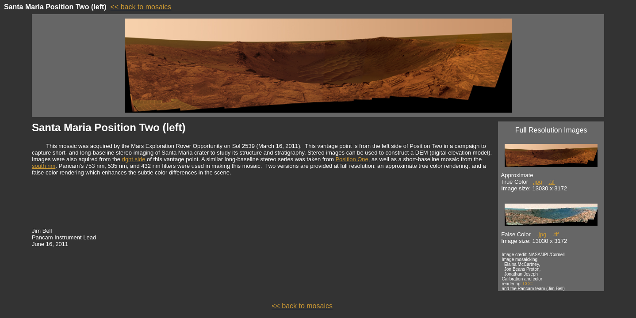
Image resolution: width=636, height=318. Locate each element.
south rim (43, 166)
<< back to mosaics (141, 7)
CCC (528, 283)
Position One (351, 159)
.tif (551, 181)
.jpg (537, 181)
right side (134, 159)
